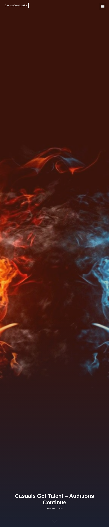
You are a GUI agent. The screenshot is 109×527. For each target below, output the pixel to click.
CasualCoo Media (16, 5)
